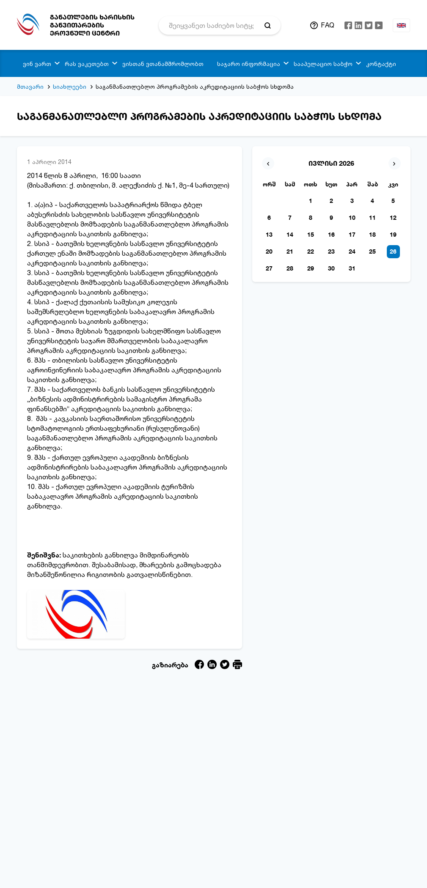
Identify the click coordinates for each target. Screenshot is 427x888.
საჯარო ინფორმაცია (248, 63)
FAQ (327, 25)
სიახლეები (69, 86)
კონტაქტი (381, 63)
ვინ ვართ (37, 63)
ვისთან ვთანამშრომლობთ (163, 63)
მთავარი (30, 86)
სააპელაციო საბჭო (323, 63)
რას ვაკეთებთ (87, 63)
